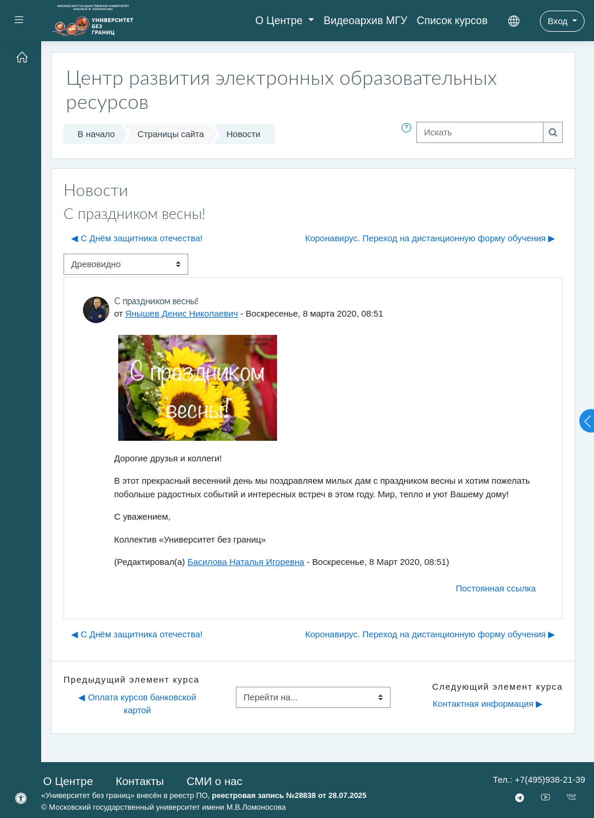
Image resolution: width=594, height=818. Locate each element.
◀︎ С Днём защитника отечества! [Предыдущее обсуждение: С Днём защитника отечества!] (136, 238)
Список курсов (452, 20)
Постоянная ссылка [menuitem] (496, 588)
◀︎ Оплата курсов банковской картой (138, 704)
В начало (96, 134)
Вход (559, 21)
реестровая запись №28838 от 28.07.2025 (289, 795)
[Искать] (479, 132)
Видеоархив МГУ (365, 20)
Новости (243, 134)
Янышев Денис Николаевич (181, 313)
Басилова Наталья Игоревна (246, 562)
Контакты (140, 781)
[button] (408, 134)
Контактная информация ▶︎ (488, 704)
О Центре (280, 20)
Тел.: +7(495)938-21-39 (539, 779)
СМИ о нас (214, 781)
